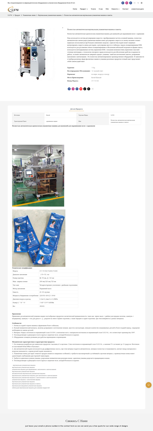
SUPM (10, 15)
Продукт (17, 15)
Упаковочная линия (29, 15)
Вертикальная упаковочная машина (50, 15)
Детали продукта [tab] (76, 109)
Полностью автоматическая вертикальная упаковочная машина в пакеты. (88, 15)
